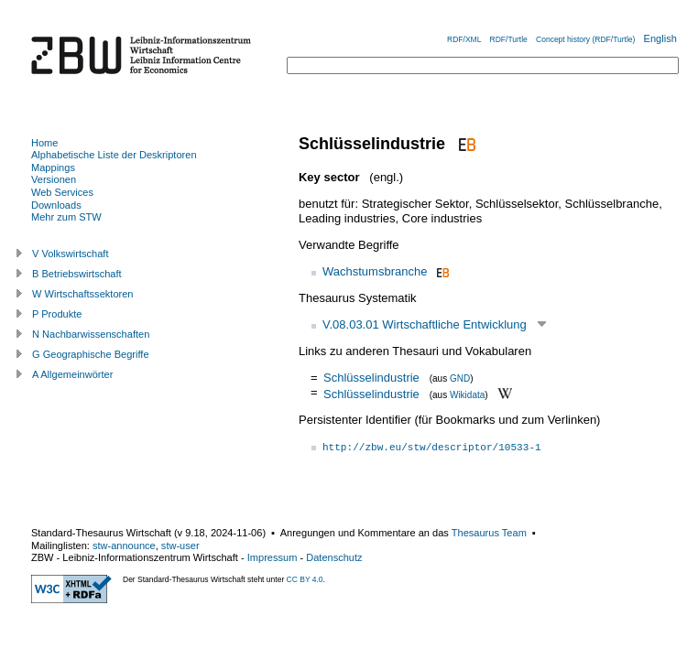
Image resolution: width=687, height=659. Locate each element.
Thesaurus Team (489, 532)
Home (44, 142)
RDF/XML (464, 39)
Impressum (272, 557)
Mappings (53, 167)
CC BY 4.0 (305, 579)
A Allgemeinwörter (72, 374)
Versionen (53, 179)
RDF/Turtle (509, 39)
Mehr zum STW (66, 216)
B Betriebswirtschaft (77, 273)
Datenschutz (334, 557)
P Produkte (57, 313)
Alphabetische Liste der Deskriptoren (114, 154)
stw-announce (124, 545)
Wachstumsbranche (374, 271)
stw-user (180, 545)
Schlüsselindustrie (371, 377)
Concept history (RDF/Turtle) (585, 39)
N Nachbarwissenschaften (90, 334)
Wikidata (467, 394)
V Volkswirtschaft (70, 253)
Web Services (62, 192)
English (660, 38)
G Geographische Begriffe (90, 354)
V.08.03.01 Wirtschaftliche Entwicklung (424, 324)
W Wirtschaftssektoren (83, 293)
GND (460, 378)
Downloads (56, 205)
